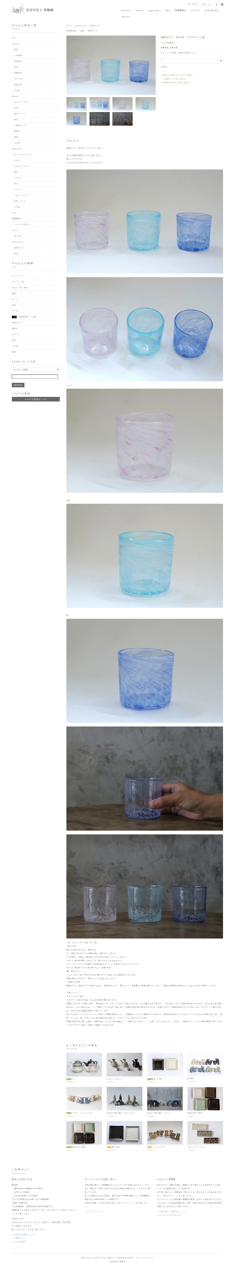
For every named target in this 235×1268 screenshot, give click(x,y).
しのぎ (17, 161)
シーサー (16, 311)
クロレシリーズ (21, 196)
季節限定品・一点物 (75, 31)
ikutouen (126, 10)
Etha (165, 10)
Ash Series (19, 79)
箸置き (15, 329)
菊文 (16, 172)
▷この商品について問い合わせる (173, 79)
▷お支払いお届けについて (24, 1235)
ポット (71, 1079)
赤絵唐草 (18, 62)
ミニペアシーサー (156, 1148)
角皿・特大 (113, 1148)
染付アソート (20, 114)
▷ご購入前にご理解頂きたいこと (172, 1212)
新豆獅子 (190, 1079)
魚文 (16, 67)
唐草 (16, 50)
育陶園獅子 (177, 10)
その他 (17, 91)
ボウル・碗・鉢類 (20, 288)
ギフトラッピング (128, 1203)
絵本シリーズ (20, 202)
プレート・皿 (18, 282)
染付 (16, 120)
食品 (16, 254)
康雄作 (17, 132)
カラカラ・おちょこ (114, 1079)
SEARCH (18, 385)
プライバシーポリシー (144, 1258)
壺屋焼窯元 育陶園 (117, 1262)
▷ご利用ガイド (19, 1238)
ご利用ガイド (55, 1210)
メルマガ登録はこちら (35, 399)
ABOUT (126, 17)
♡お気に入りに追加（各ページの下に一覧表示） (177, 76)
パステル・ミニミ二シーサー (79, 1113)
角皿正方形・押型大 (195, 1113)
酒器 (16, 137)
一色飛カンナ (20, 126)
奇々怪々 (18, 236)
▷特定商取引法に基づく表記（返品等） (176, 83)
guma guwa (153, 10)
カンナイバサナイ (22, 102)
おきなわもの (206, 10)
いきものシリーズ (22, 167)
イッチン (18, 190)
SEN (16, 108)
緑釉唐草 (18, 73)
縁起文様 (18, 85)
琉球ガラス (95, 26)
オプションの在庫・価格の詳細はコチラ (178, 53)
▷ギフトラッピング (93, 1212)
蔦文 (16, 184)
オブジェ (191, 10)
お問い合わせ (86, 1258)
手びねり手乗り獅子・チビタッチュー (121, 1113)
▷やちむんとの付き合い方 (169, 1215)
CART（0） (206, 4)
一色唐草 (18, 56)
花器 (14, 305)
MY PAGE (193, 4)
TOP (68, 26)
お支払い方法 (26, 1230)
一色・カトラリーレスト (196, 1148)
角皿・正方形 (154, 1079)
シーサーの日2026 (22, 225)
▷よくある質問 (19, 1242)
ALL (14, 38)
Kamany (139, 10)
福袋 (14, 352)
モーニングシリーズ (23, 155)
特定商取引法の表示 (125, 1258)
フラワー (18, 178)
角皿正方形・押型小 (76, 1148)
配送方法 (111, 1258)
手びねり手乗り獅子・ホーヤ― (159, 1113)
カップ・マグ (18, 276)
